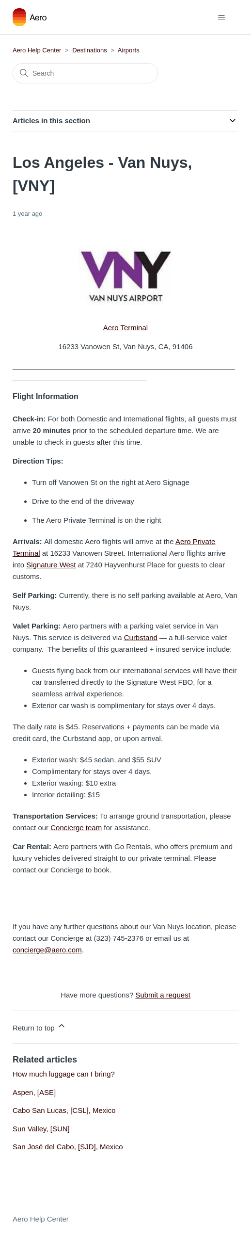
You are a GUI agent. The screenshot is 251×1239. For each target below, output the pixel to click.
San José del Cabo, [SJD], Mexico (68, 1146)
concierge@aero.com (47, 950)
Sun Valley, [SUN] (41, 1129)
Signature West (51, 565)
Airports (129, 50)
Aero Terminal (125, 327)
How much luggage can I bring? (64, 1074)
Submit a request (162, 995)
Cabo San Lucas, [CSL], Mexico (64, 1110)
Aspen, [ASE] (34, 1092)
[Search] (85, 73)
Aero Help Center (37, 50)
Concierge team (76, 827)
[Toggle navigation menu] (221, 17)
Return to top (39, 1026)
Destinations (89, 50)
